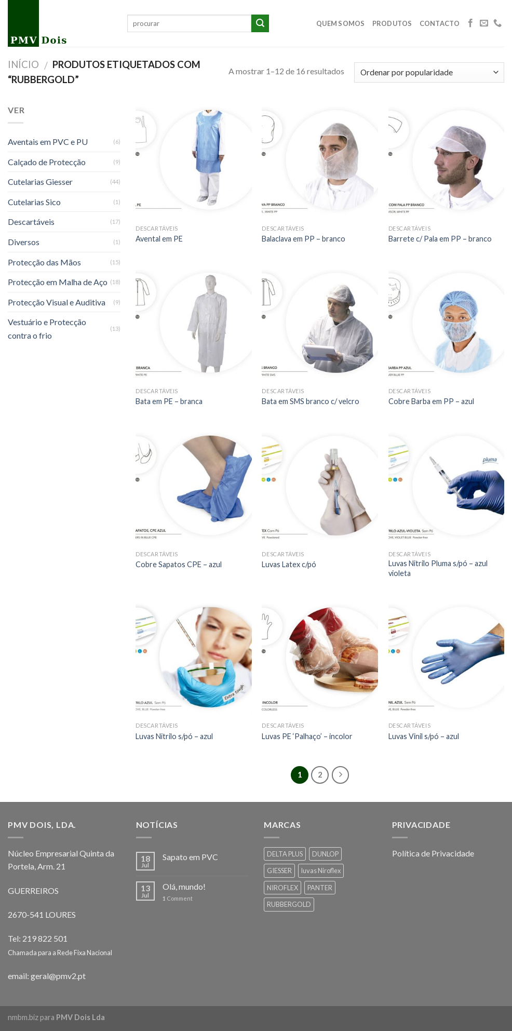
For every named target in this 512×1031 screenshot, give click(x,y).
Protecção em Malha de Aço (57, 282)
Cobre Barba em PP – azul (431, 401)
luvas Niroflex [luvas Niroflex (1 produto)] (321, 870)
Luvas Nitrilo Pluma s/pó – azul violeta (438, 568)
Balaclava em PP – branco (303, 238)
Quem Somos (340, 23)
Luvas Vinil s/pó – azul (423, 736)
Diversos (23, 242)
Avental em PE (159, 238)
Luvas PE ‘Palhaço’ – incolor (307, 736)
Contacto (440, 23)
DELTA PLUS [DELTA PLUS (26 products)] (285, 854)
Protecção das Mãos (44, 262)
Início (23, 64)
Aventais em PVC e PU (48, 141)
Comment (178, 898)
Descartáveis (31, 221)
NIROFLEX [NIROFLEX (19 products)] (282, 887)
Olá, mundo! (184, 886)
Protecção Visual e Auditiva (56, 302)
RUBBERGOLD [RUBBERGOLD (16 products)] (289, 904)
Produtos (392, 23)
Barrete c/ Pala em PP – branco (440, 238)
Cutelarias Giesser (40, 181)
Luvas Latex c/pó (289, 564)
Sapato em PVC (190, 857)
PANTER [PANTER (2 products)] (319, 887)
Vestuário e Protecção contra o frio (47, 328)
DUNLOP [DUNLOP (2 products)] (325, 854)
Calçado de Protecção (47, 162)
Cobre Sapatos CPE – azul (179, 564)
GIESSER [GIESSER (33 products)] (279, 870)
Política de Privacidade (433, 853)
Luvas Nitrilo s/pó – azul (174, 736)
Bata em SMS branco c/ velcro (310, 401)
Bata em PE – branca (169, 401)
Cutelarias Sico (34, 202)
